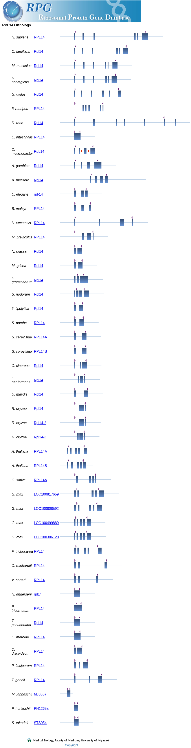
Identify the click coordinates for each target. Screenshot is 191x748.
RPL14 (39, 37)
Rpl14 (38, 51)
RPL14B (40, 351)
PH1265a (41, 708)
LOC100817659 (46, 494)
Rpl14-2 (40, 423)
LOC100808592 (46, 508)
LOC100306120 (46, 537)
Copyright (71, 745)
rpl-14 (38, 194)
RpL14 (39, 151)
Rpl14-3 (40, 437)
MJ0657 (40, 694)
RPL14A (40, 337)
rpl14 (38, 594)
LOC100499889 (46, 523)
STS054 (40, 723)
